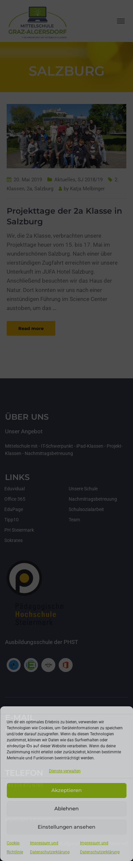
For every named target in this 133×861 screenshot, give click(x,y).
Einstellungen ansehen (66, 827)
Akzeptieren (66, 790)
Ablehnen (66, 808)
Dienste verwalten (65, 771)
